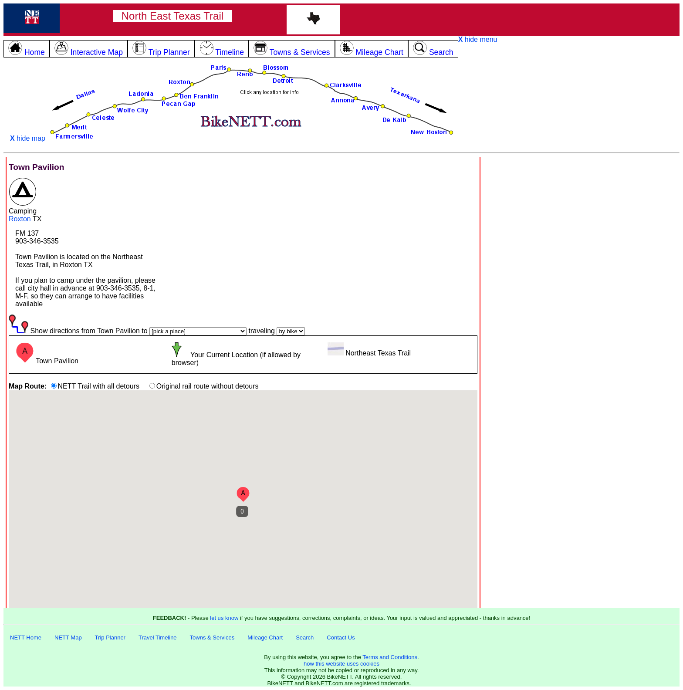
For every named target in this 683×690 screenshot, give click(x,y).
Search (305, 637)
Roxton (20, 219)
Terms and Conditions (389, 657)
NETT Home (25, 637)
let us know (224, 618)
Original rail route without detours (207, 386)
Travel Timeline (158, 637)
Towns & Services (212, 637)
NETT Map (68, 637)
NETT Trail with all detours (98, 386)
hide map (27, 138)
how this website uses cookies (341, 663)
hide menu (477, 39)
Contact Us (341, 637)
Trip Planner (110, 637)
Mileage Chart (265, 637)
